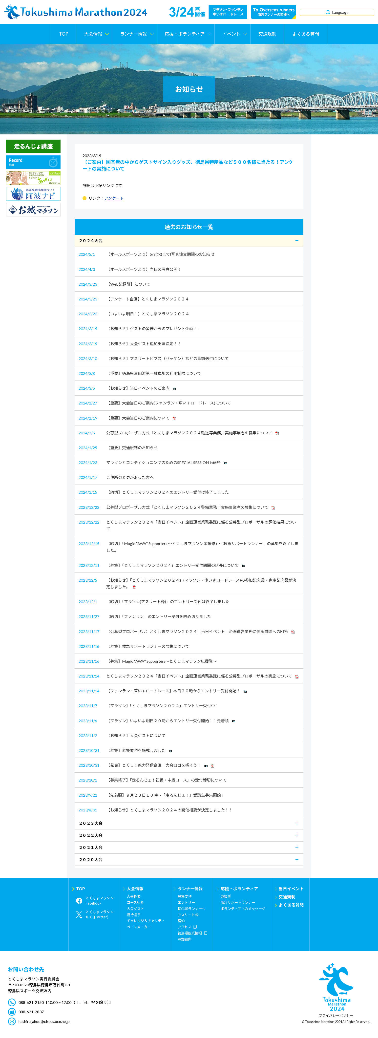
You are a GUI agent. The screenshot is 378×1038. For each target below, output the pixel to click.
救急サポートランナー (238, 902)
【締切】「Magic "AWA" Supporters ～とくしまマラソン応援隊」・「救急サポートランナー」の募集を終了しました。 (188, 546)
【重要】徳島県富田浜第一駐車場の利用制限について (140, 373)
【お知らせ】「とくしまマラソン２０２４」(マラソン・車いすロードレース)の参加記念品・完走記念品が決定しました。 (187, 583)
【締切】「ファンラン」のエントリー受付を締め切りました (145, 616)
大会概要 (134, 896)
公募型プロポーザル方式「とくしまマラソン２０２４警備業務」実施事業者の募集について (177, 507)
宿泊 (181, 921)
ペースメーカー (139, 927)
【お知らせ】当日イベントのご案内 (127, 388)
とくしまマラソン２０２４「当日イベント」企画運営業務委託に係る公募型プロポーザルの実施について (188, 676)
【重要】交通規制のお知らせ (118, 447)
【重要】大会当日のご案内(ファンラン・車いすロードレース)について (155, 403)
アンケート (114, 198)
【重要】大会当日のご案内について (127, 418)
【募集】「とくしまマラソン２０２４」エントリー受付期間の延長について (162, 565)
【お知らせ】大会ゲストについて (122, 735)
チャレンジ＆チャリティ (146, 921)
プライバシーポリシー (336, 1015)
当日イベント (291, 888)
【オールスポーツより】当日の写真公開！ (130, 269)
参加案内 (184, 939)
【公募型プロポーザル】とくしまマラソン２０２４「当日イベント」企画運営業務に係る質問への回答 (186, 631)
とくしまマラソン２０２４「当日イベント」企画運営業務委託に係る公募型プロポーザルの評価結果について (187, 525)
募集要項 (184, 896)
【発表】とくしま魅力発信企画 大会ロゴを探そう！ (146, 765)
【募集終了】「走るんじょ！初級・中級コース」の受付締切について (153, 780)
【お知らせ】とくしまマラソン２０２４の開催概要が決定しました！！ (156, 809)
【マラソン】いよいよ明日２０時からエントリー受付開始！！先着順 (157, 720)
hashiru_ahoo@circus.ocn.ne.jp (44, 1021)
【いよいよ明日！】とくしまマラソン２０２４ (134, 313)
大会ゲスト (135, 909)
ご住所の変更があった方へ (116, 477)
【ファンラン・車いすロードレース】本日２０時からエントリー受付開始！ (163, 690)
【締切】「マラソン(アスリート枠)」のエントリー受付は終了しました (154, 601)
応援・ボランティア (239, 888)
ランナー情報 (190, 888)
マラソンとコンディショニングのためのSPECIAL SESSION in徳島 (153, 462)
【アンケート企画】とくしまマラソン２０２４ (134, 299)
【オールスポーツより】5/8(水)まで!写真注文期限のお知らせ (147, 254)
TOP (63, 34)
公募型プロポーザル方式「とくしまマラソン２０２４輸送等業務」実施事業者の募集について (179, 432)
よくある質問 (305, 34)
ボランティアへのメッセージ (243, 909)
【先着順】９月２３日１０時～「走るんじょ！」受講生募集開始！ (152, 795)
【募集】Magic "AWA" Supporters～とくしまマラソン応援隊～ (148, 661)
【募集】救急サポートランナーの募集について (134, 646)
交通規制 (267, 34)
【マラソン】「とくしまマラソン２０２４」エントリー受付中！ (149, 705)
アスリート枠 (188, 915)
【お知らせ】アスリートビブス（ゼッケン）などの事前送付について (154, 358)
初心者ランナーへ (191, 909)
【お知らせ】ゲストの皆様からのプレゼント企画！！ (140, 328)
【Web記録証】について (114, 284)
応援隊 (226, 896)
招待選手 (134, 915)
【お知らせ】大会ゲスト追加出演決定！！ (130, 343)
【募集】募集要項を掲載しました (125, 750)
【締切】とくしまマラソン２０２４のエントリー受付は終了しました (154, 492)
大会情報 (135, 888)
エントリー (186, 902)
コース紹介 (135, 902)
